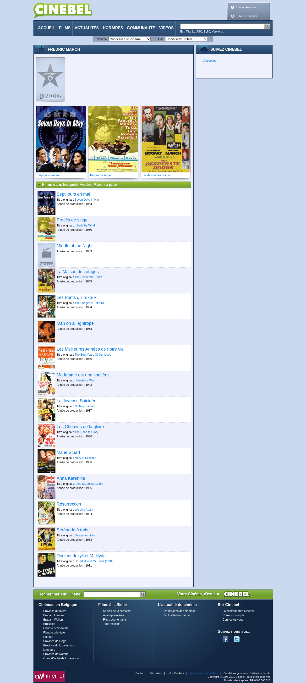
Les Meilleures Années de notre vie (90, 349)
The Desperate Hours (88, 277)
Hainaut (48, 637)
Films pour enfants (115, 619)
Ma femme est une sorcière (83, 375)
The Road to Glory (86, 432)
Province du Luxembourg (59, 645)
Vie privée (156, 673)
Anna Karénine (71, 478)
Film (161, 39)
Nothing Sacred (85, 406)
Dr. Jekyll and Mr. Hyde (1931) (94, 561)
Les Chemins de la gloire (80, 426)
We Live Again (84, 509)
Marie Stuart (68, 452)
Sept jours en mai (73, 194)
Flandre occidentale (55, 628)
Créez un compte (246, 16)
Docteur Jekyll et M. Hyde (81, 555)
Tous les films (111, 624)
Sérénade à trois (72, 530)
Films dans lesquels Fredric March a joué (77, 184)
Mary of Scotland (85, 458)
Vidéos (166, 28)
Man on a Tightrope (75, 323)
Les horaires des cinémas (179, 611)
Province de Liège (54, 641)
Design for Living (85, 535)
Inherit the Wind (85, 225)
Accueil (46, 28)
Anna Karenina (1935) (89, 483)
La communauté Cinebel (238, 611)
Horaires (113, 28)
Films (65, 28)
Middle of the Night (75, 245)
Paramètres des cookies (204, 673)
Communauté (141, 28)
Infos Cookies (176, 673)
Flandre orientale (54, 632)
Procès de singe (72, 220)
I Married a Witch (86, 380)
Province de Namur (55, 654)
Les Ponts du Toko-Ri (77, 297)
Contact (140, 673)
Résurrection (69, 504)
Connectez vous (245, 7)
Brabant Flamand (54, 615)
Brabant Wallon (53, 619)
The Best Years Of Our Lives (93, 354)
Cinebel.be (209, 60)
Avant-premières (113, 615)
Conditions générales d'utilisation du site (247, 673)
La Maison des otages (78, 271)
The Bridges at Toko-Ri (89, 303)
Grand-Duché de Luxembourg (62, 658)
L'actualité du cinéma (176, 615)
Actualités (87, 28)
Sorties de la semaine (117, 611)
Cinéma (102, 39)
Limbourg (49, 649)
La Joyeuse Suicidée (76, 400)
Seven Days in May (87, 199)
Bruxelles (49, 624)
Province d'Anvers (54, 611)
